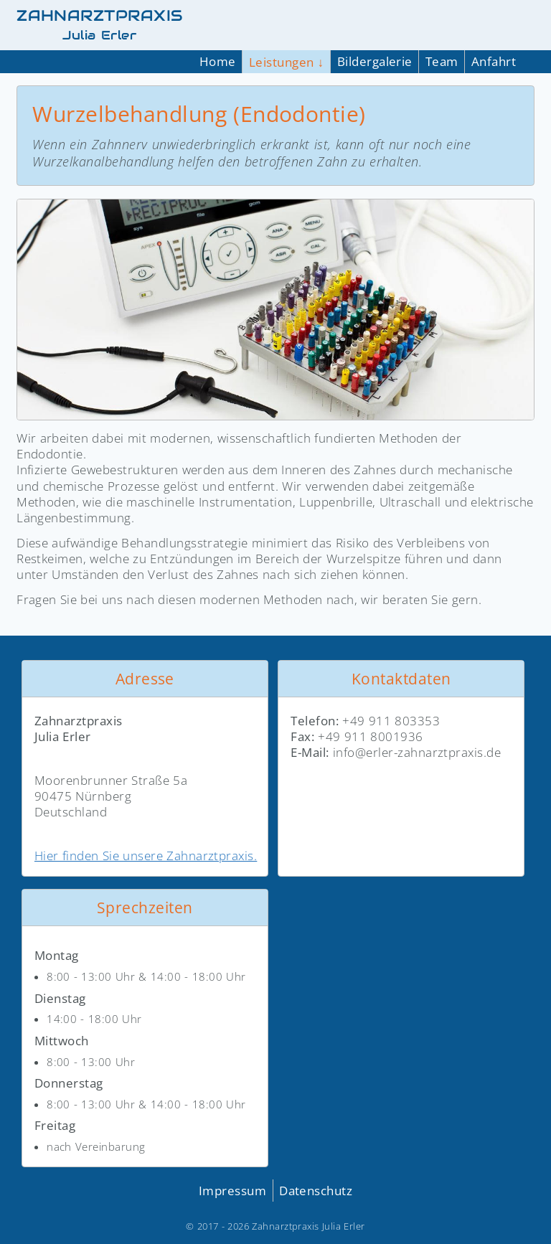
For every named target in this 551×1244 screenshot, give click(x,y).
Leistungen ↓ (286, 62)
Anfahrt (493, 62)
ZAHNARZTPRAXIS (100, 25)
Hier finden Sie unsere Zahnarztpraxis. (145, 855)
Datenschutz (315, 1191)
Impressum (232, 1191)
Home (217, 62)
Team (441, 62)
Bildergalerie (375, 62)
